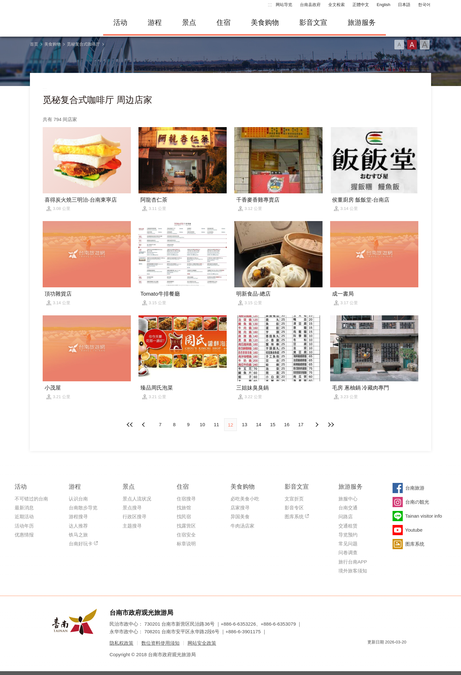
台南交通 (348, 507)
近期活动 (24, 516)
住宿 (223, 22)
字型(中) (412, 44)
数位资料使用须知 (160, 643)
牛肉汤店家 (242, 525)
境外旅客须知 (352, 570)
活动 (120, 22)
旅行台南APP (352, 561)
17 (301, 424)
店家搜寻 (240, 507)
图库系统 (294, 516)
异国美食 (240, 516)
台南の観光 (417, 502)
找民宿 (184, 516)
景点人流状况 (137, 498)
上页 (316, 424)
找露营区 (186, 525)
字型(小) (399, 44)
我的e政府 (372, 653)
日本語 (404, 4)
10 (202, 424)
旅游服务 (362, 22)
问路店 (345, 516)
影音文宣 (313, 22)
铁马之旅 (78, 534)
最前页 (130, 424)
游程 (155, 22)
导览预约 (348, 534)
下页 (144, 424)
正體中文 (360, 4)
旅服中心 (348, 498)
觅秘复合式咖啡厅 (83, 44)
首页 (34, 44)
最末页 (330, 424)
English (383, 4)
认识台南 (78, 498)
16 (286, 424)
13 (244, 424)
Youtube (414, 530)
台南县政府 (310, 4)
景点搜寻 (132, 507)
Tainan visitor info (423, 516)
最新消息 (24, 507)
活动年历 (24, 525)
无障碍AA (395, 653)
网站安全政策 (202, 643)
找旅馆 (184, 507)
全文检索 (336, 4)
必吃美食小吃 (244, 498)
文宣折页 (294, 498)
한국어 (424, 4)
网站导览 (284, 4)
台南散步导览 (83, 507)
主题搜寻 (132, 525)
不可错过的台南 (31, 498)
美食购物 (265, 22)
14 (258, 424)
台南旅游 (414, 488)
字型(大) (424, 44)
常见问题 (348, 543)
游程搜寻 (78, 516)
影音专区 (294, 507)
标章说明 (186, 543)
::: (270, 4)
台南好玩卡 (81, 543)
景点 (189, 22)
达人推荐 (78, 525)
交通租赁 (348, 525)
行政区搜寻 (134, 516)
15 (272, 424)
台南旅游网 (62, 22)
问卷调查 (348, 552)
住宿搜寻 (186, 498)
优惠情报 (24, 534)
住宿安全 (186, 534)
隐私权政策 (121, 643)
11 (216, 424)
